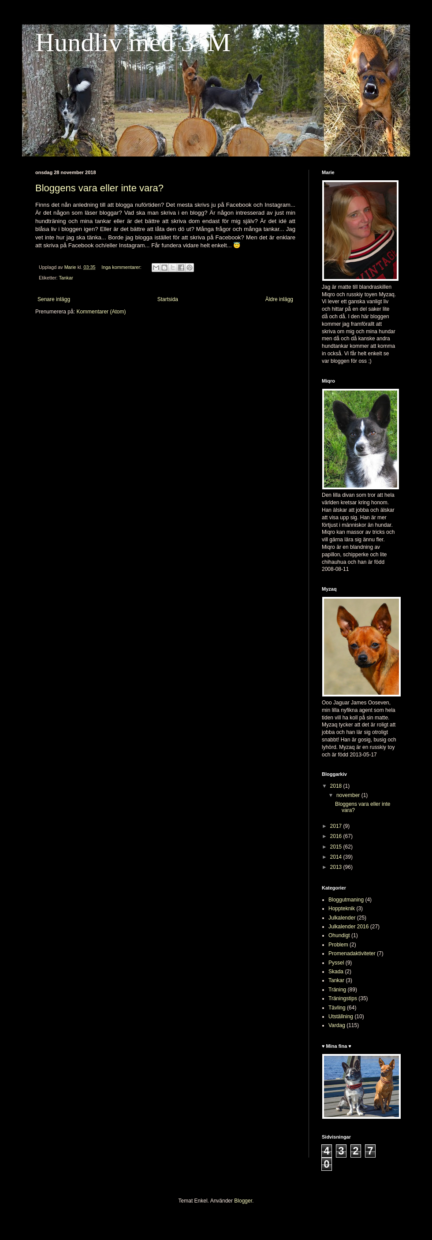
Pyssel (336, 963)
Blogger (243, 1201)
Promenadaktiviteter (352, 953)
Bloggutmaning (346, 900)
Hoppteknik (341, 908)
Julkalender (341, 918)
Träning (337, 990)
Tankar (66, 277)
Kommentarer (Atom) (101, 312)
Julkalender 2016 (348, 926)
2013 (336, 867)
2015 (336, 847)
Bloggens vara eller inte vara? (99, 188)
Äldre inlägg (279, 299)
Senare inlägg (53, 299)
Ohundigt (339, 935)
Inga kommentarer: (122, 267)
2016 (336, 836)
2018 (336, 786)
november (348, 795)
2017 (336, 826)
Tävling (337, 1008)
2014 (336, 857)
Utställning (340, 1016)
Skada (335, 971)
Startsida (167, 299)
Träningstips (342, 998)
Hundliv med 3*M (133, 42)
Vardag (336, 1025)
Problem (338, 945)
